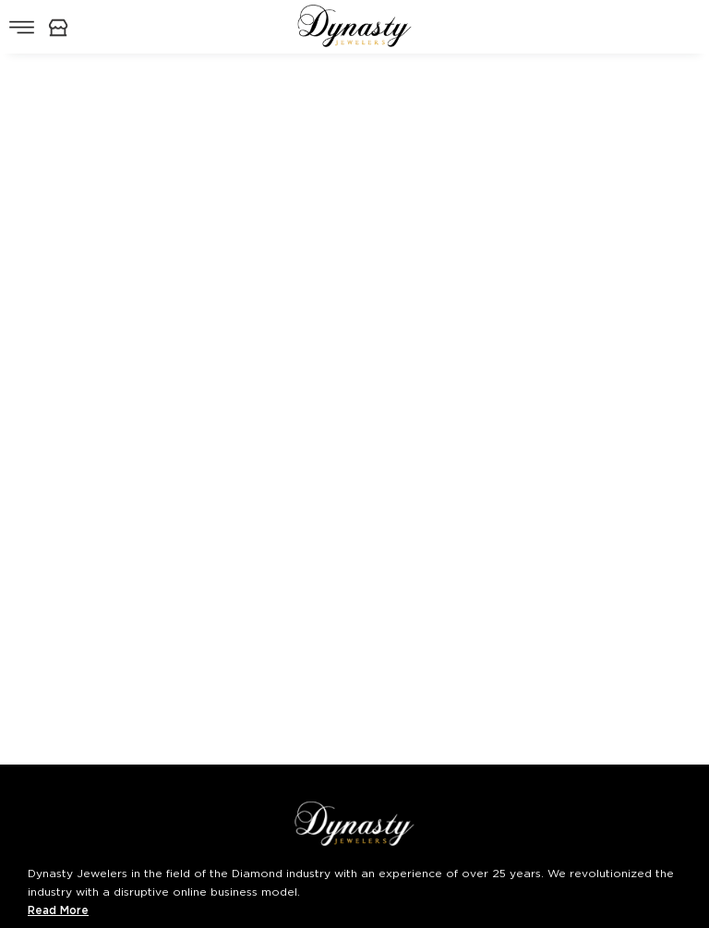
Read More (58, 910)
